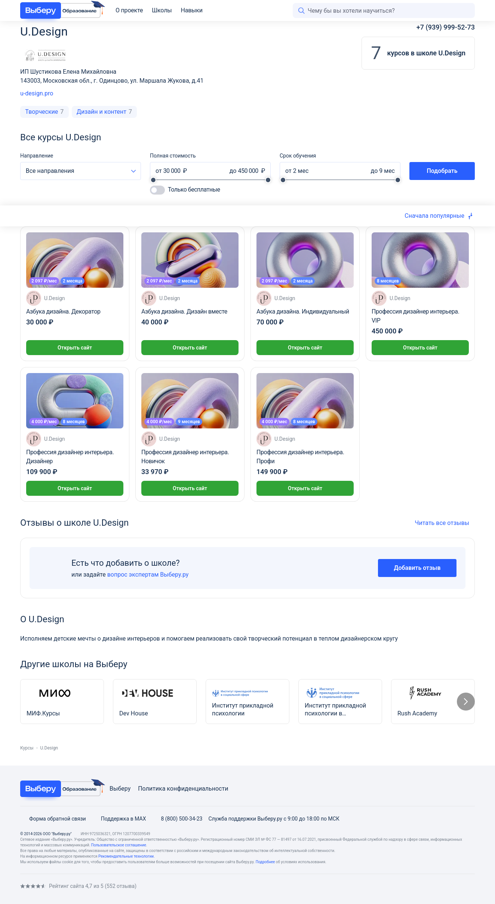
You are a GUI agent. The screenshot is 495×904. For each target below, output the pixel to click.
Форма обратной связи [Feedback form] (53, 819)
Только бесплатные (194, 189)
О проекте (129, 10)
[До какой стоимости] (248, 170)
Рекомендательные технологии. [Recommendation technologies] (126, 856)
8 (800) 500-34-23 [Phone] (177, 819)
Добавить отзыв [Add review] (417, 567)
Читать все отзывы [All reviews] (445, 522)
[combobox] (80, 171)
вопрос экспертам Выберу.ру (148, 574)
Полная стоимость (173, 156)
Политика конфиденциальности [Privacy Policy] (183, 788)
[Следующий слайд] (466, 702)
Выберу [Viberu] (120, 788)
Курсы (27, 748)
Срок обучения (298, 156)
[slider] (153, 180)
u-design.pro (36, 93)
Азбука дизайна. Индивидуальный (302, 311)
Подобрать (442, 170)
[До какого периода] (380, 170)
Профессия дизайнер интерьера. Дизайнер (70, 457)
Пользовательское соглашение (118, 845)
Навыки (191, 10)
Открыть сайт (75, 348)
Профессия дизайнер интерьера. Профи (300, 457)
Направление (36, 156)
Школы (162, 10)
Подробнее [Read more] (265, 862)
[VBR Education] (60, 10)
